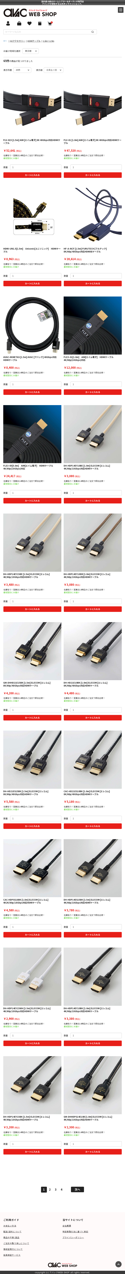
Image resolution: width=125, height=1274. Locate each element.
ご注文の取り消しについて (16, 1243)
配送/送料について (12, 1231)
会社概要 (66, 1225)
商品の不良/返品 (11, 1237)
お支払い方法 (9, 1225)
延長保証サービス (12, 1255)
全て (5, 41)
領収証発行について (13, 1249)
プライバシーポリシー (73, 1237)
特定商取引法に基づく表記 (75, 1231)
